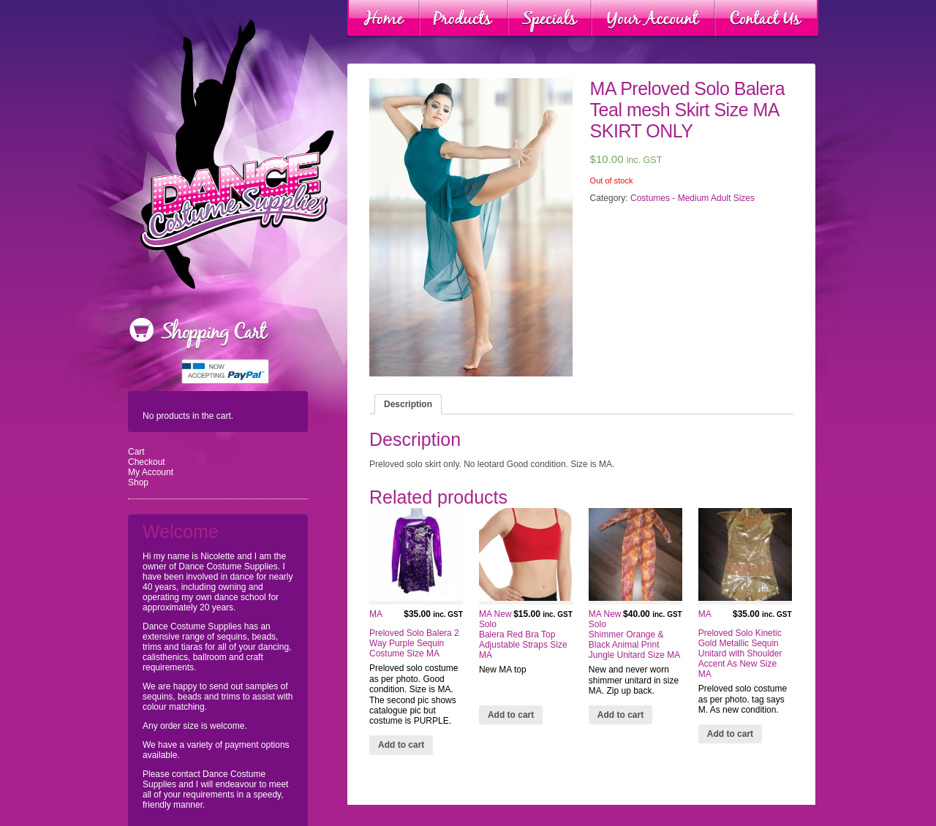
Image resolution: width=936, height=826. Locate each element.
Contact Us (766, 19)
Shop (138, 482)
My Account (150, 472)
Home (383, 19)
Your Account (653, 19)
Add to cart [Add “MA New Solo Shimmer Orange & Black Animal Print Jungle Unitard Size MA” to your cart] (620, 715)
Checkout (146, 462)
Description (408, 404)
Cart (136, 452)
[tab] (408, 404)
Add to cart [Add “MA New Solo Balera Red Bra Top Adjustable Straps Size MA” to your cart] (511, 715)
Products (463, 19)
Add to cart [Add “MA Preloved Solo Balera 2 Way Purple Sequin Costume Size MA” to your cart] (401, 745)
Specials (549, 19)
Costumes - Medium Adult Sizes (692, 198)
